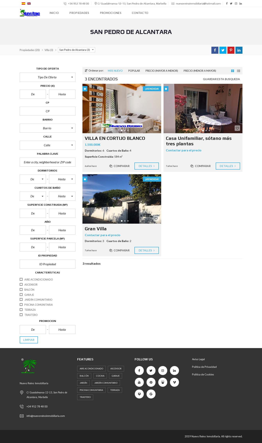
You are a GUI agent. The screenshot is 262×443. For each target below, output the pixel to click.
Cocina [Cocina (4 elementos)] (100, 375)
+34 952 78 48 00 (76, 3)
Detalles (146, 166)
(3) (49, 50)
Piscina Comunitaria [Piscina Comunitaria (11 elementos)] (91, 390)
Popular (134, 70)
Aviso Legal (198, 359)
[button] (47, 77)
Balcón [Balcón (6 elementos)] (84, 375)
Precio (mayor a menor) (162, 70)
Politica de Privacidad (204, 366)
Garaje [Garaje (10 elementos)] (116, 375)
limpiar (29, 340)
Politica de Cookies (203, 374)
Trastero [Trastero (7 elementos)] (85, 397)
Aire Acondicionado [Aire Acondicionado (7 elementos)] (91, 368)
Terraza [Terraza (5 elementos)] (115, 390)
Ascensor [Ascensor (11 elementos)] (116, 368)
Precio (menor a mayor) (200, 70)
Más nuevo (115, 70)
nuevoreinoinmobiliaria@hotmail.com (196, 3)
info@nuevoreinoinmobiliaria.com (46, 415)
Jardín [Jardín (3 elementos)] (83, 382)
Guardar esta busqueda (221, 79)
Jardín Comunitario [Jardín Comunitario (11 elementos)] (105, 382)
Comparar (119, 166)
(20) (30, 50)
